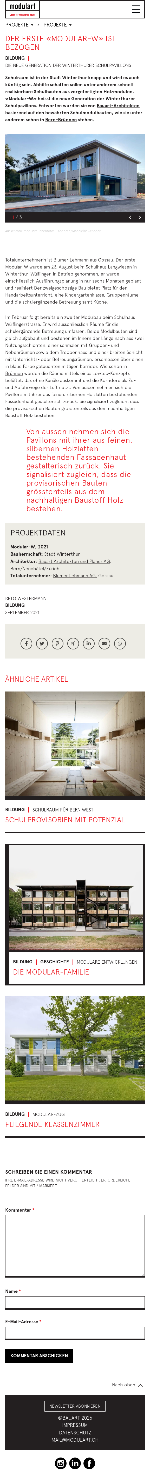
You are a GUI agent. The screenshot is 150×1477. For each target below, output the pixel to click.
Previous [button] (130, 218)
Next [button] (140, 218)
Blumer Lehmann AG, (75, 575)
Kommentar (20, 1210)
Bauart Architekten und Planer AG (74, 561)
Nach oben (123, 1384)
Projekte (19, 25)
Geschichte (54, 962)
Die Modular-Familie (51, 972)
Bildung (15, 58)
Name (13, 1291)
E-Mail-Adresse (23, 1322)
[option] (75, 173)
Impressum (75, 1425)
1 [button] (13, 217)
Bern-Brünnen (61, 120)
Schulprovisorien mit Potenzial (65, 819)
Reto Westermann (26, 598)
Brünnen (14, 373)
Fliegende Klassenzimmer (52, 1124)
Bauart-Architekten (118, 106)
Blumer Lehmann (71, 260)
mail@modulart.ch (75, 1440)
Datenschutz (75, 1432)
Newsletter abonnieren (75, 1406)
